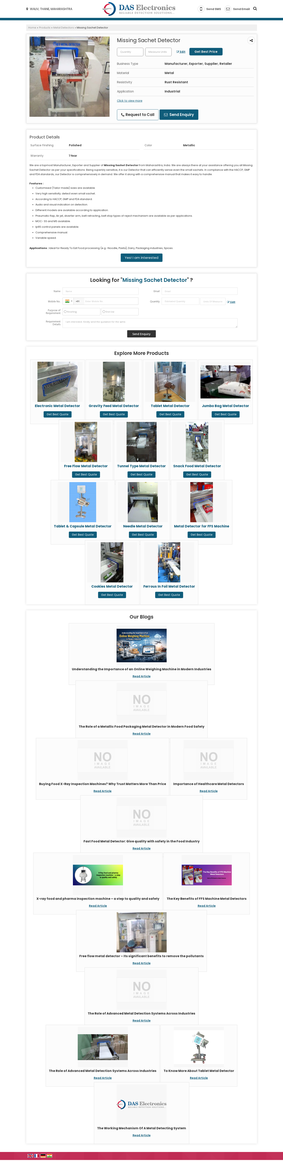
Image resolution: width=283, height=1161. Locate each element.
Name (57, 291)
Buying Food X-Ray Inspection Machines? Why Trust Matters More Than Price (102, 784)
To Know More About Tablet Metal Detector (199, 1071)
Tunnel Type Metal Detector (141, 466)
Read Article (142, 676)
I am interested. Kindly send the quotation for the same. (150, 323)
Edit (180, 52)
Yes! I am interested (141, 257)
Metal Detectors (63, 27)
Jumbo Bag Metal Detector (225, 405)
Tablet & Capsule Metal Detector (83, 526)
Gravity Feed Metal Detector (114, 405)
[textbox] (158, 52)
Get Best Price (206, 52)
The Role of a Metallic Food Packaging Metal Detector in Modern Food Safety (141, 726)
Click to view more (129, 101)
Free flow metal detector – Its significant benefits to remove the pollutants (141, 956)
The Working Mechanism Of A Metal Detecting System (141, 1128)
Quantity (155, 301)
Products (44, 27)
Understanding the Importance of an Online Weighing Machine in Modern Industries (141, 669)
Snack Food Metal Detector (197, 466)
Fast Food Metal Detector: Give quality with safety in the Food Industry (142, 841)
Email (157, 291)
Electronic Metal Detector (57, 405)
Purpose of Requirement (53, 312)
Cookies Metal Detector (112, 586)
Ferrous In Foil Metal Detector (169, 586)
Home (32, 27)
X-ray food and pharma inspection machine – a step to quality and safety (97, 899)
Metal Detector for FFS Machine (201, 526)
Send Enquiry (179, 114)
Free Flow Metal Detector (86, 466)
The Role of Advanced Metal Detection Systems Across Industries (141, 1013)
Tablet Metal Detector (170, 405)
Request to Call (137, 114)
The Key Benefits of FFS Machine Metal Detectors (207, 899)
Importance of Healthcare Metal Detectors (208, 784)
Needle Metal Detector (143, 526)
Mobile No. (54, 301)
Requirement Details (53, 323)
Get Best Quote (57, 414)
